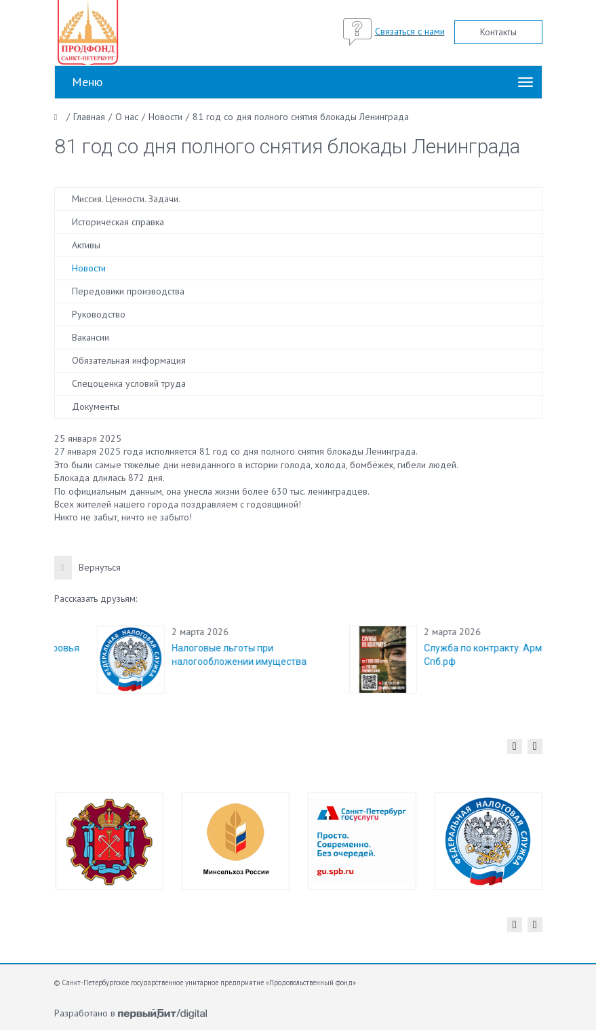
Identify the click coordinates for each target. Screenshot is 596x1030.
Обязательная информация (129, 360)
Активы (86, 245)
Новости (89, 268)
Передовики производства (128, 291)
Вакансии (90, 337)
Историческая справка (118, 222)
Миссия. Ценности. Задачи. (126, 199)
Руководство (98, 314)
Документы (95, 406)
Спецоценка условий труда (129, 383)
